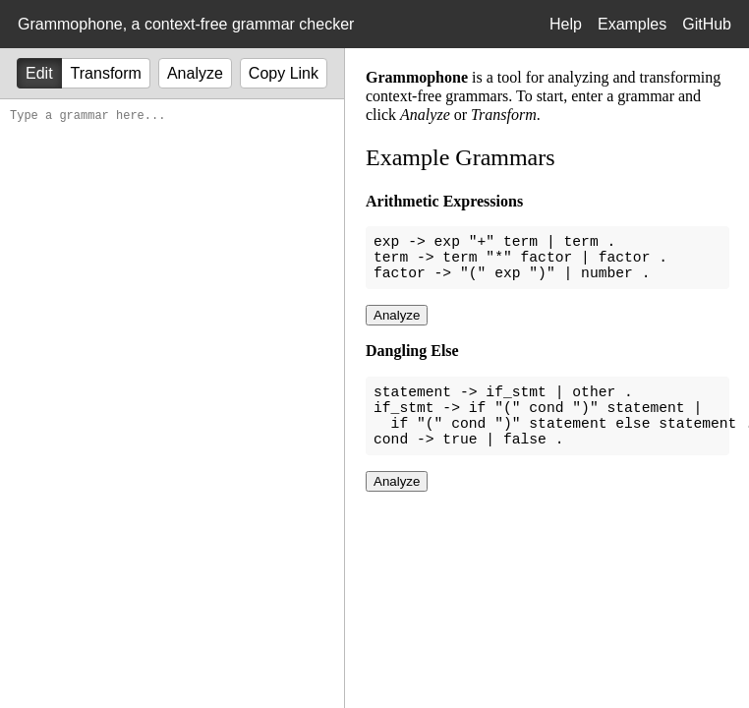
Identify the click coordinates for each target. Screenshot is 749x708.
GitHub (706, 24)
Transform (106, 73)
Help (565, 24)
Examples (632, 24)
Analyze (195, 73)
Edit (39, 73)
